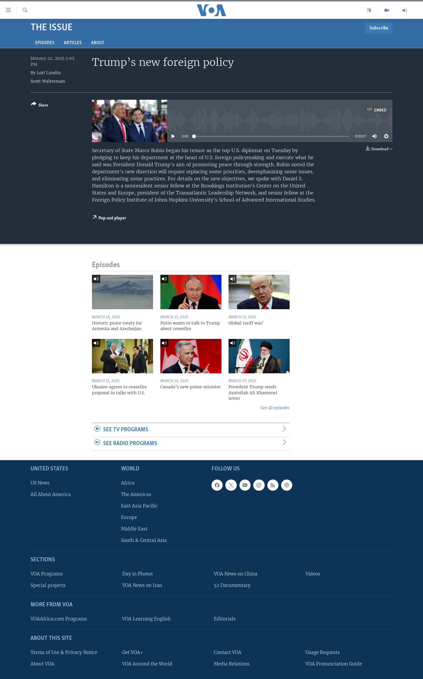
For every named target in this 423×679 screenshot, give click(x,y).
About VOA (42, 664)
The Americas (136, 494)
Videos (313, 574)
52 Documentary (232, 585)
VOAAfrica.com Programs (59, 619)
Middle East (134, 529)
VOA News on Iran (142, 585)
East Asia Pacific (139, 506)
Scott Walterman (48, 81)
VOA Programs (47, 574)
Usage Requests (323, 652)
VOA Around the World (147, 664)
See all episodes (275, 407)
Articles (73, 43)
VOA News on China (235, 574)
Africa (128, 483)
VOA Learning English (146, 619)
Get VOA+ (132, 652)
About (97, 43)
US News (40, 483)
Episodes (44, 43)
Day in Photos (137, 574)
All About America (51, 494)
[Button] (39, 106)
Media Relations (232, 664)
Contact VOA (227, 652)
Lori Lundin (49, 72)
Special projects (48, 585)
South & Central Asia (144, 540)
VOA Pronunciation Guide (334, 664)
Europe (129, 517)
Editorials (225, 619)
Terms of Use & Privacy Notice (64, 652)
